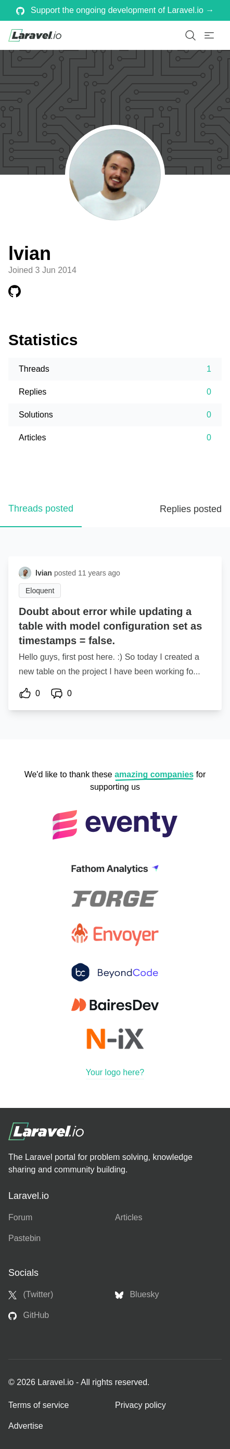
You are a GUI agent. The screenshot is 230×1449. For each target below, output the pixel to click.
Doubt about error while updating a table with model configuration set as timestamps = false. (110, 626)
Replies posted (191, 509)
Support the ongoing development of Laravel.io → (115, 10)
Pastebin (24, 1238)
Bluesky (137, 1294)
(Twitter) (30, 1294)
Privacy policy (140, 1405)
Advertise (25, 1425)
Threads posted (40, 508)
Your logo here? (115, 1072)
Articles (128, 1217)
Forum (20, 1217)
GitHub (28, 1315)
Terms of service (38, 1405)
